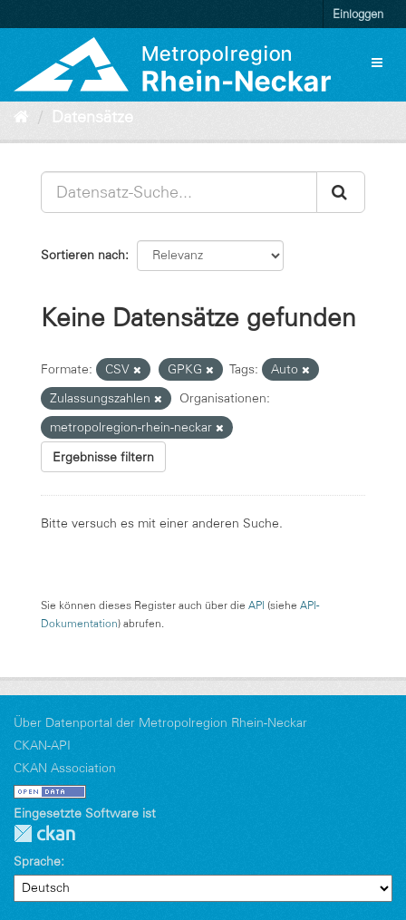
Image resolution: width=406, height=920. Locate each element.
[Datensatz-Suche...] (179, 192)
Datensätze (92, 117)
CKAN (44, 833)
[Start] (21, 117)
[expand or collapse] (377, 62)
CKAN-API (42, 745)
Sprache (37, 861)
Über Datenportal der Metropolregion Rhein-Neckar (160, 722)
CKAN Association (65, 768)
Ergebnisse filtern (103, 457)
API (256, 605)
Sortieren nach (83, 255)
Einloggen (358, 13)
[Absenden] (340, 192)
